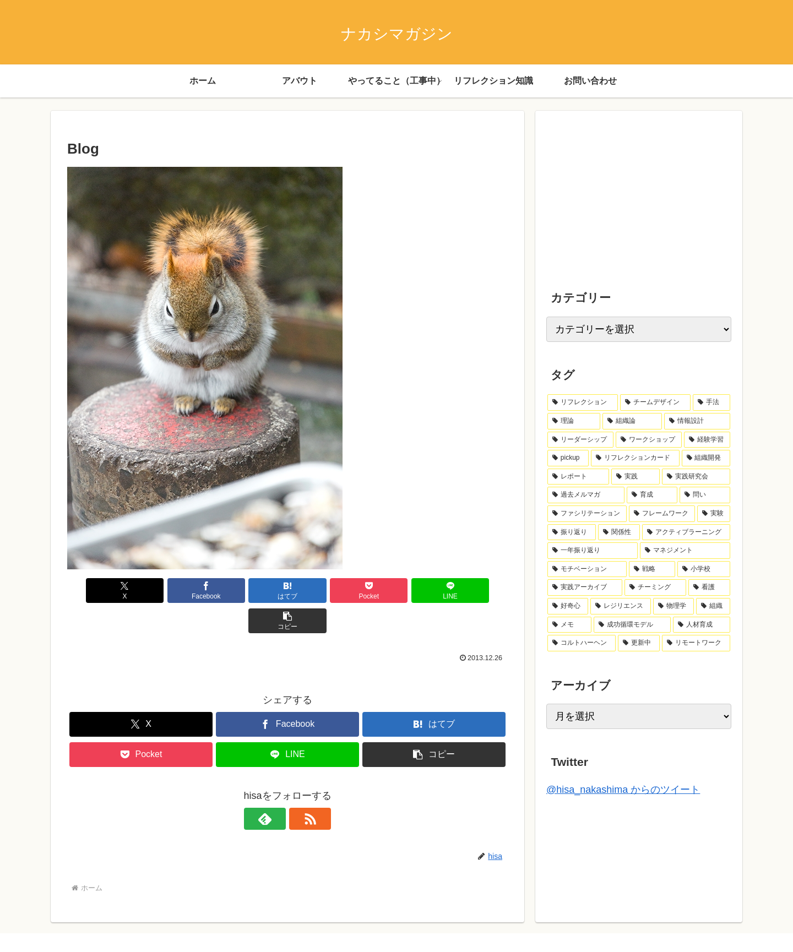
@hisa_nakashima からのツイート (623, 789)
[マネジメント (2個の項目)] (685, 550)
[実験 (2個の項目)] (713, 513)
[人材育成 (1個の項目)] (701, 625)
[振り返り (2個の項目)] (571, 532)
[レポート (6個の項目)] (578, 477)
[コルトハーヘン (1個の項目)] (581, 643)
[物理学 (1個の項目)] (673, 606)
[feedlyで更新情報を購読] (275, 788)
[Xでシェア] (102, 590)
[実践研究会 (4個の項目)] (696, 477)
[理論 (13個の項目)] (573, 421)
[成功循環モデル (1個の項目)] (632, 625)
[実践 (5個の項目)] (635, 477)
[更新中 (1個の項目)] (639, 643)
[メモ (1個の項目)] (569, 625)
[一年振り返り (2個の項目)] (592, 550)
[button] (472, 590)
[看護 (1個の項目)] (709, 587)
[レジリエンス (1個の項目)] (620, 606)
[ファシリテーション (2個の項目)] (587, 513)
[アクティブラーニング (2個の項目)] (686, 532)
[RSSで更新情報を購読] (300, 788)
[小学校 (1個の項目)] (703, 569)
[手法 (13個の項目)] (711, 402)
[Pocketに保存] (324, 590)
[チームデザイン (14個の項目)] (655, 402)
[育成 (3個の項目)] (652, 495)
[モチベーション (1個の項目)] (587, 569)
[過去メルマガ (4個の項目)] (585, 495)
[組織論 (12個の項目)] (632, 421)
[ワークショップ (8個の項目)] (649, 440)
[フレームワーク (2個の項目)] (662, 513)
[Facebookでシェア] (176, 590)
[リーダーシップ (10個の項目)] (580, 440)
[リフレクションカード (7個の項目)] (635, 458)
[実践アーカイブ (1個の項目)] (584, 587)
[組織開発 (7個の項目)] (706, 458)
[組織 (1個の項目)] (713, 606)
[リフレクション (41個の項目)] (582, 402)
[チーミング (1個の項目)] (655, 587)
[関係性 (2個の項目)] (619, 532)
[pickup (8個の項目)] (568, 458)
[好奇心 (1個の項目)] (567, 606)
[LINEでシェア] (398, 590)
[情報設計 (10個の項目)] (697, 421)
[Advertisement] (628, 190)
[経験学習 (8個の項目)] (707, 440)
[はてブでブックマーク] (250, 590)
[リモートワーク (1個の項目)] (696, 643)
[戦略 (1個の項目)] (652, 569)
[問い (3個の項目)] (705, 495)
